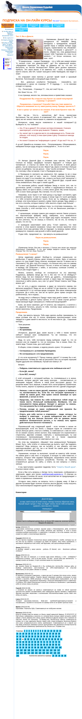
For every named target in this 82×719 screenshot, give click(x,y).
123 (36, 654)
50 (28, 640)
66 (29, 643)
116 (55, 651)
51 (31, 640)
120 (25, 654)
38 (38, 638)
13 (54, 632)
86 (44, 646)
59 (55, 640)
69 (38, 643)
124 (40, 654)
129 (59, 654)
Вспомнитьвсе (21, 25)
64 (23, 643)
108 (25, 651)
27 (50, 635)
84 (38, 646)
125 (44, 654)
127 (51, 654)
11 (48, 632)
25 (44, 635)
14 (57, 632)
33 (23, 638)
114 (47, 651)
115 (51, 651)
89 (53, 646)
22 (35, 635)
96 (29, 649)
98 (35, 649)
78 (20, 646)
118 (18, 654)
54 (40, 640)
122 (32, 654)
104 (56, 649)
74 (53, 643)
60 (58, 640)
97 (32, 649)
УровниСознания (46, 25)
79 (23, 646)
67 (32, 643)
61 (61, 640)
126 (47, 654)
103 (53, 649)
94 (23, 649)
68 (35, 643)
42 (50, 638)
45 (59, 638)
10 (45, 632)
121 (29, 654)
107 (21, 651)
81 (29, 646)
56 (46, 640)
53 (37, 640)
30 (59, 635)
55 (43, 640)
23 (38, 635)
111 (36, 651)
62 (17, 643)
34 (26, 638)
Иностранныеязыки (58, 25)
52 (34, 640)
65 (26, 643)
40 (44, 638)
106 (18, 651)
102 (49, 649)
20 (29, 635)
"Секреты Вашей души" (66, 467)
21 (32, 635)
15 (60, 632)
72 (47, 643)
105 (60, 649)
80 (26, 646)
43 (53, 638)
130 (18, 657)
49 (25, 640)
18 (23, 635)
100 (41, 649)
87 (47, 646)
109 (29, 651)
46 (17, 640)
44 (56, 638)
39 (41, 638)
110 (32, 651)
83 (35, 646)
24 (41, 635)
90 (56, 646)
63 (20, 643)
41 (47, 638)
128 (55, 654)
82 (32, 646)
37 (35, 638)
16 (17, 635)
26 (47, 635)
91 (59, 646)
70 (41, 643)
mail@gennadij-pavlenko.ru (52, 474)
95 (26, 649)
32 (20, 638)
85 (41, 646)
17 (20, 635)
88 (50, 646)
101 (45, 649)
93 (20, 649)
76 (59, 643)
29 (56, 635)
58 (52, 640)
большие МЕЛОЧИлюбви (21, 29)
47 (20, 640)
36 (32, 638)
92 (17, 649)
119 (21, 654)
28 (53, 635)
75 (56, 643)
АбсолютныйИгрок (33, 25)
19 (26, 635)
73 (50, 643)
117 (59, 651)
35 (29, 638)
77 (17, 646)
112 (40, 651)
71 (44, 643)
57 (49, 640)
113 (44, 651)
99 (38, 649)
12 (51, 632)
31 (17, 638)
